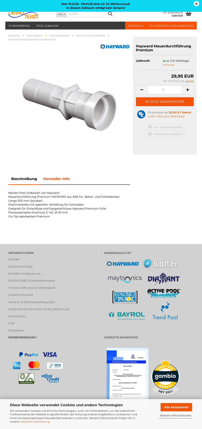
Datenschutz (17, 316)
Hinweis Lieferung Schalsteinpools (32, 287)
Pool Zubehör (47, 25)
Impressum (16, 330)
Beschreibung (24, 179)
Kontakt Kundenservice (24, 273)
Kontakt (13, 259)
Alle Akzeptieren (176, 407)
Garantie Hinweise (20, 295)
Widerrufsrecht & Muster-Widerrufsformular (38, 309)
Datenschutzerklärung (35, 421)
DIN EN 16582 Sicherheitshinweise (31, 280)
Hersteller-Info (56, 179)
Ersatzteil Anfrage (20, 266)
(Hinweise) (169, 64)
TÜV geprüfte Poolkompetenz (171, 25)
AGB (11, 323)
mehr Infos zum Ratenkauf (166, 116)
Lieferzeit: (143, 60)
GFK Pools (135, 25)
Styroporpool (20, 25)
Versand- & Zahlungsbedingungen (31, 302)
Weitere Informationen (175, 415)
